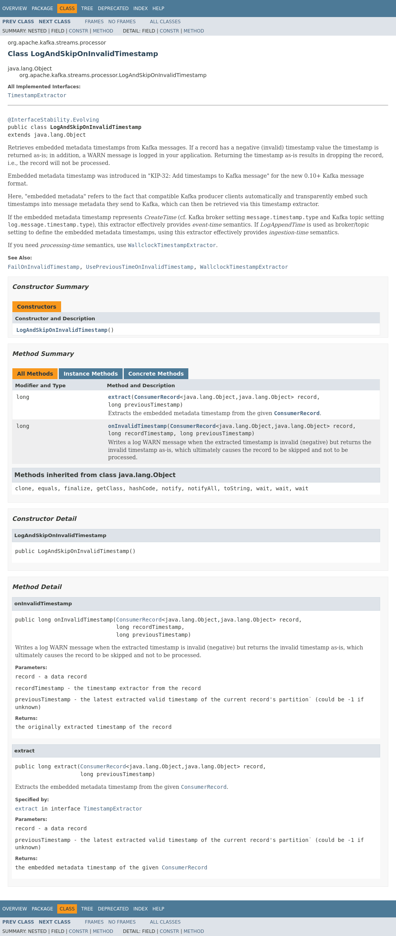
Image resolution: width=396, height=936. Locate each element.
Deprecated (113, 8)
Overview (14, 8)
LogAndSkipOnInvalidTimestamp (62, 330)
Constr (78, 31)
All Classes (165, 21)
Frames (94, 21)
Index (140, 8)
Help (158, 8)
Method (103, 31)
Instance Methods (90, 374)
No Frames (122, 21)
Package (42, 8)
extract (119, 397)
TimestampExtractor (37, 95)
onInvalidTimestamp (137, 426)
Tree (87, 8)
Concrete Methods (156, 374)
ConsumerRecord (157, 397)
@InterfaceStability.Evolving (53, 120)
